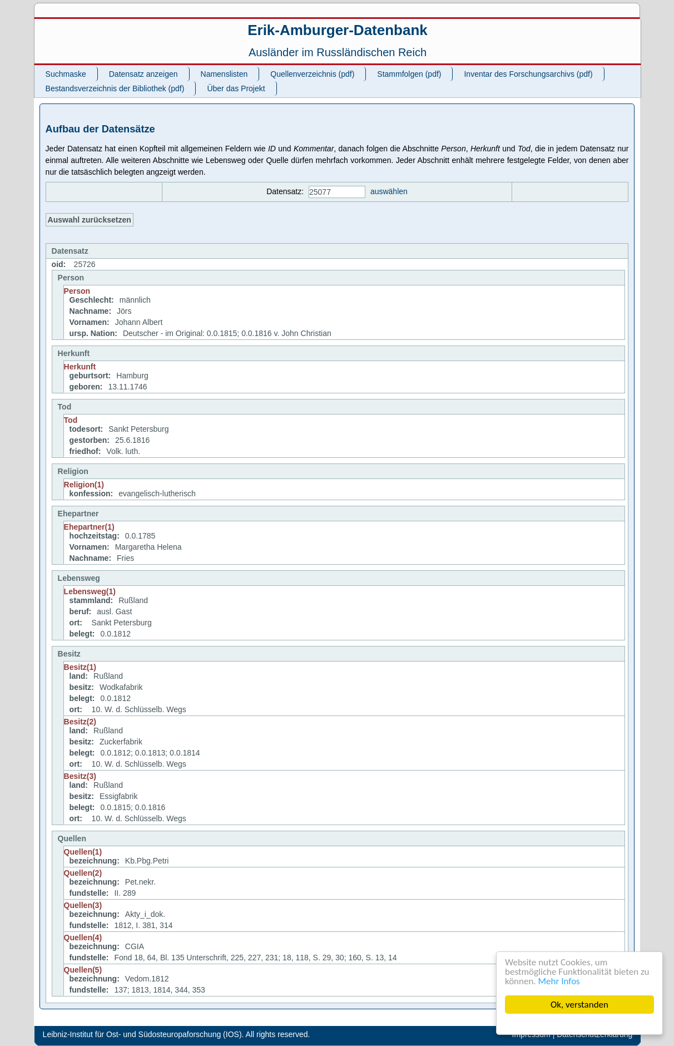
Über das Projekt (236, 88)
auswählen (389, 191)
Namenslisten (224, 74)
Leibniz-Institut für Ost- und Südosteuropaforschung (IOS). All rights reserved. (176, 1034)
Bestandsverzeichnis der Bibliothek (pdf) (115, 88)
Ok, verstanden (579, 1004)
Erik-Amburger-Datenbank (337, 30)
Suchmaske (66, 74)
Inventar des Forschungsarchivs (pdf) (528, 74)
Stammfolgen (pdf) (409, 74)
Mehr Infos (559, 981)
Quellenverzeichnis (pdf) (312, 74)
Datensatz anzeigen (143, 74)
